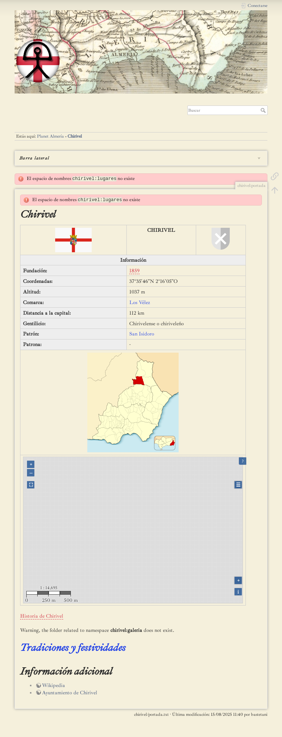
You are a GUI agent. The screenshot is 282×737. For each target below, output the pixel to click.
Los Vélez (139, 302)
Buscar (263, 110)
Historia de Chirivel (41, 616)
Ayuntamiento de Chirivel (69, 693)
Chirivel (75, 136)
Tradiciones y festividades (73, 647)
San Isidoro (141, 334)
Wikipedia (53, 685)
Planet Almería (50, 136)
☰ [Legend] (238, 485)
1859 (134, 271)
